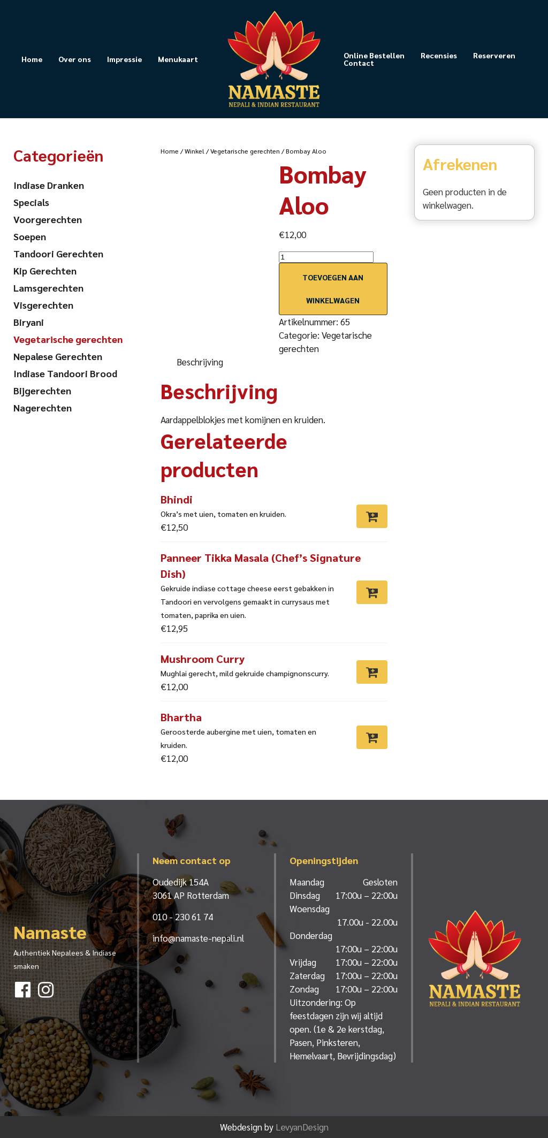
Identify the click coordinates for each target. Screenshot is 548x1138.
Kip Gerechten (45, 270)
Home (31, 59)
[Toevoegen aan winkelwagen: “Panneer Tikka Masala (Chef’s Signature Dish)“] (371, 592)
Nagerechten (42, 407)
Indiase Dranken (48, 185)
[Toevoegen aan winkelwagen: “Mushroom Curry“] (371, 672)
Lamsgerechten (48, 287)
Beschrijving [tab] (200, 362)
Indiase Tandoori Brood (65, 373)
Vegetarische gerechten (245, 151)
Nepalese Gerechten (57, 356)
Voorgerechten (47, 219)
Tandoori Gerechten (58, 253)
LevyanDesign (302, 1127)
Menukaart (178, 59)
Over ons (74, 59)
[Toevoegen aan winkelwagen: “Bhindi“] (371, 516)
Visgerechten (43, 305)
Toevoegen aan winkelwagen (332, 288)
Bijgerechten (42, 390)
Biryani (28, 322)
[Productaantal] (326, 257)
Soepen (29, 236)
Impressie (124, 59)
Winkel (194, 151)
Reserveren (494, 55)
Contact (359, 62)
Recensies (439, 55)
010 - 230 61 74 (183, 916)
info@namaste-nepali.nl (198, 938)
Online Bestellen (374, 55)
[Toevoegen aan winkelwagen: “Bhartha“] (371, 737)
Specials (31, 202)
